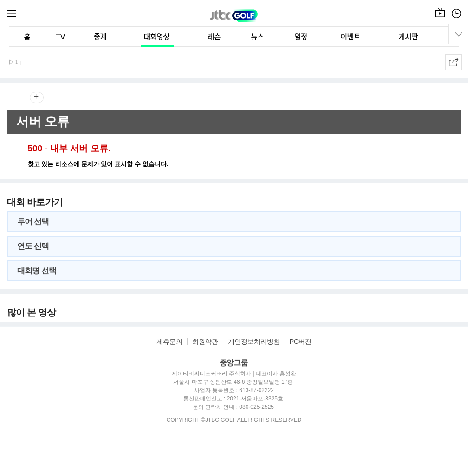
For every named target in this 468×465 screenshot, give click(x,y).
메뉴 (12, 13)
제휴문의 (169, 341)
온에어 (440, 18)
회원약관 (205, 341)
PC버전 (301, 341)
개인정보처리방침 (254, 341)
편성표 (456, 18)
